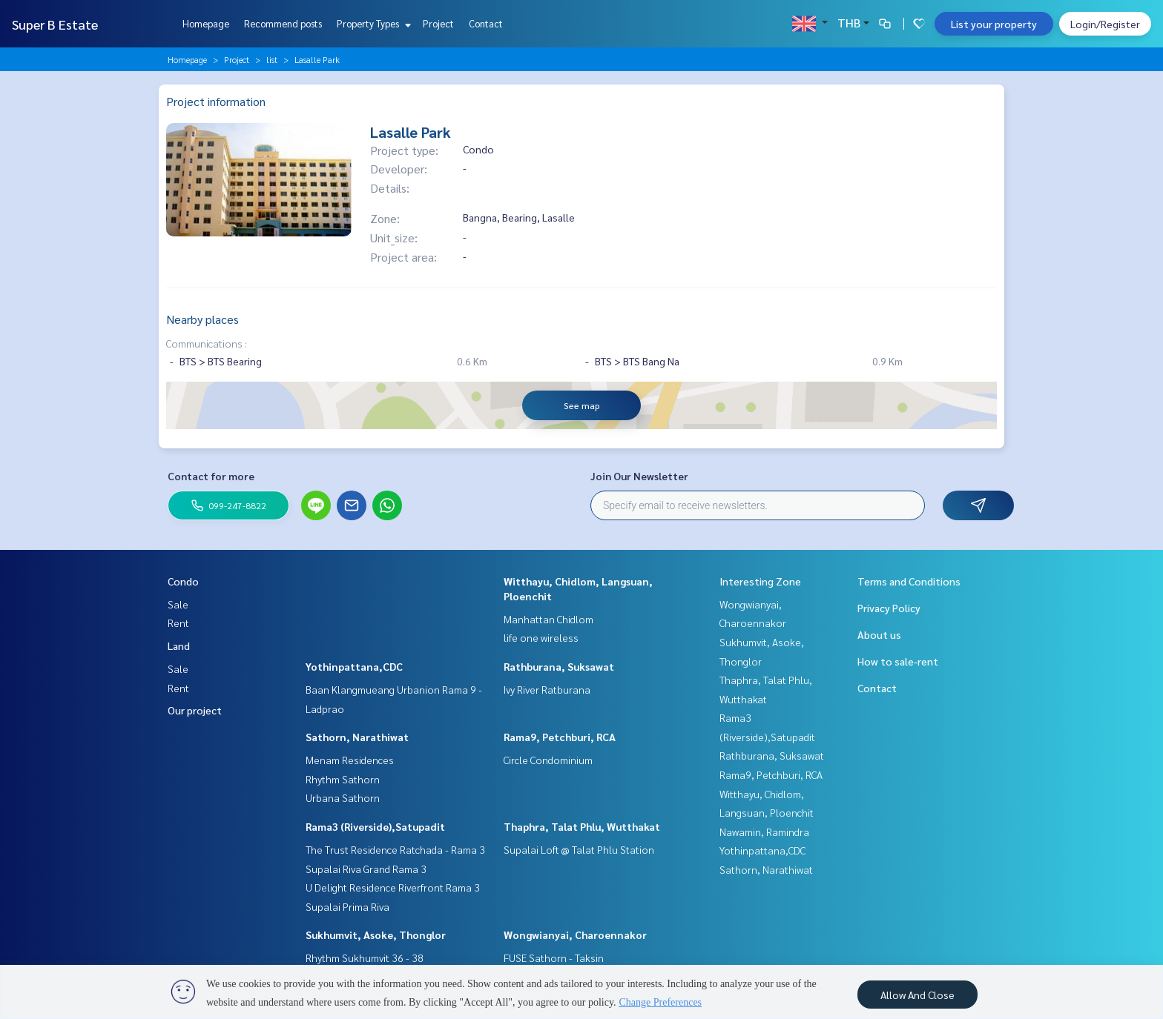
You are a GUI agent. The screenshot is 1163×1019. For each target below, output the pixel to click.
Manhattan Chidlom (548, 618)
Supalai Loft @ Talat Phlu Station (579, 849)
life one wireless (541, 637)
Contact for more (211, 475)
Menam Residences (350, 759)
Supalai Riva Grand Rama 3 (366, 868)
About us (879, 634)
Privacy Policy (888, 607)
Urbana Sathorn (343, 797)
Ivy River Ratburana (547, 689)
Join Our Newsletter (639, 475)
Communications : (206, 343)
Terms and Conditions (909, 581)
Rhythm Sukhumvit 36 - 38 (365, 957)
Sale (178, 604)
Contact (486, 23)
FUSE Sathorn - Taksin (554, 957)
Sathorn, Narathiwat (357, 736)
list (271, 59)
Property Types (372, 23)
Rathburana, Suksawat (559, 666)
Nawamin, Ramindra (764, 831)
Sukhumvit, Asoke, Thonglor (376, 934)
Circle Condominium (548, 759)
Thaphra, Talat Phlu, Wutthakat (582, 826)
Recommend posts (283, 23)
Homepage (205, 23)
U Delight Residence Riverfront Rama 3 (393, 887)
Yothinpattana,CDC (354, 666)
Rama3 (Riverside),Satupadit (375, 826)
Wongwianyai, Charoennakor (575, 934)
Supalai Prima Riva (347, 906)
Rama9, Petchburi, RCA (560, 736)
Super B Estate (55, 24)
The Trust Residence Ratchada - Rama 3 (395, 849)
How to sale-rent (897, 661)
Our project (195, 710)
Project (438, 23)
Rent (178, 622)
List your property (994, 23)
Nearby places (202, 319)
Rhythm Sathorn (343, 779)
